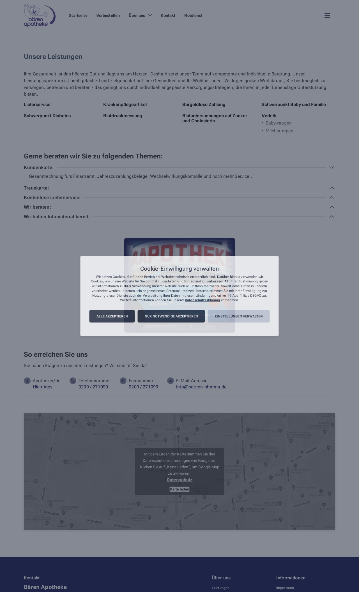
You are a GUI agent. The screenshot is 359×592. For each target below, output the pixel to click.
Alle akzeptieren (112, 316)
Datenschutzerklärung (202, 300)
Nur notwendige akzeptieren (171, 316)
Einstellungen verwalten (239, 316)
